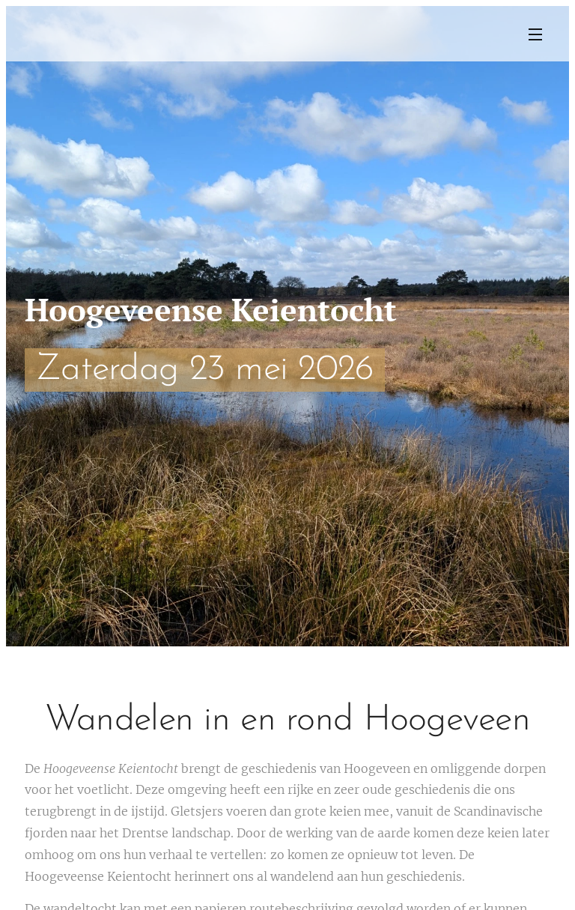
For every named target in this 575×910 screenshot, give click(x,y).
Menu (535, 34)
